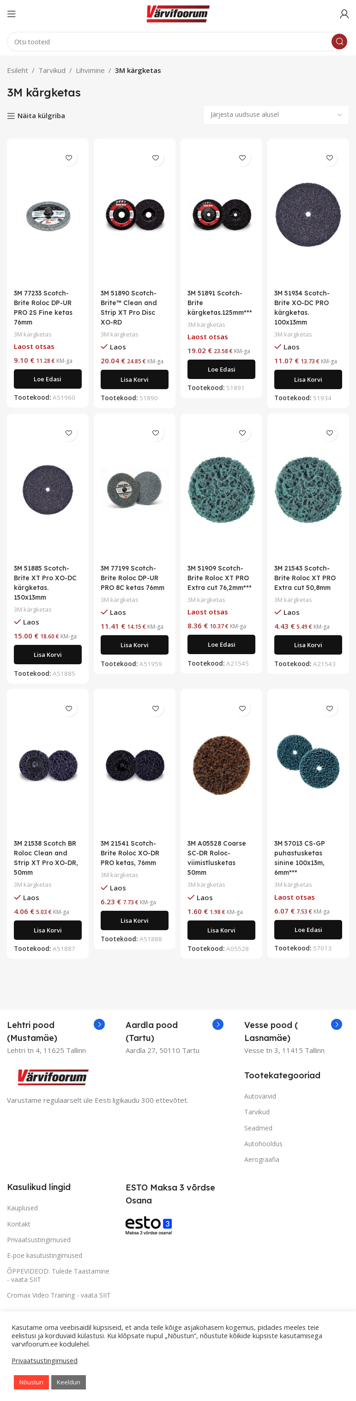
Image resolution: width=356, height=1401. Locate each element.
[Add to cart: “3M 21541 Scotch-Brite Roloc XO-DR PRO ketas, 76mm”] (134, 928)
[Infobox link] (56, 1039)
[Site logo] (178, 13)
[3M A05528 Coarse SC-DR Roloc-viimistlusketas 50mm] (222, 773)
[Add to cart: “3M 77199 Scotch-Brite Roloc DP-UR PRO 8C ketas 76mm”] (134, 658)
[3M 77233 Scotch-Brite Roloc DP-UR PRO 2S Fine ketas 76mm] (46, 214)
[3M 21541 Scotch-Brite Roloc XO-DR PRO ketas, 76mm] (134, 773)
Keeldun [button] (68, 1382)
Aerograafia (261, 1167)
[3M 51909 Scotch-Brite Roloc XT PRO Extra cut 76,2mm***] (222, 493)
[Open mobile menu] (11, 14)
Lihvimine (90, 70)
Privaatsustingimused (39, 1247)
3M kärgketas (34, 334)
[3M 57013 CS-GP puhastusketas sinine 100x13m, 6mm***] (310, 773)
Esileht (17, 70)
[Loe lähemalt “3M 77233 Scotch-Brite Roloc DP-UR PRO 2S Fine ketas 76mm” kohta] (46, 379)
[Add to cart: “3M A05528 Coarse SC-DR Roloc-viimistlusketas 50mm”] (222, 937)
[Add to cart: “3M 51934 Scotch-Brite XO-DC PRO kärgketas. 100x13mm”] (310, 379)
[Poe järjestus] (276, 115)
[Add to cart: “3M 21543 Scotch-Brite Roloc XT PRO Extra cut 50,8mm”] (310, 658)
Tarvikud (52, 70)
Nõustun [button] (31, 1382)
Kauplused (22, 1215)
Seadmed (258, 1135)
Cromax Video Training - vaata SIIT (59, 1303)
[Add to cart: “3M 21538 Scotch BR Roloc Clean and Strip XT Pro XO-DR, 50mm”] (46, 937)
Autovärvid (260, 1104)
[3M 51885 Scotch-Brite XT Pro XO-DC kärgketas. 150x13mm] (46, 493)
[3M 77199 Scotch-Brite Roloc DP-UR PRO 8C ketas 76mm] (134, 493)
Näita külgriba (41, 116)
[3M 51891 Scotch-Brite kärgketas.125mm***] (222, 214)
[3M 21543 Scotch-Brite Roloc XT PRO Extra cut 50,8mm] (310, 493)
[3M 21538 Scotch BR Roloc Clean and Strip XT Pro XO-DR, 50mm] (46, 773)
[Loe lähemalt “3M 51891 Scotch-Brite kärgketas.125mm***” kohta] (222, 379)
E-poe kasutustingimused (44, 1263)
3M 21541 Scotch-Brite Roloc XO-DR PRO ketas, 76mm (133, 861)
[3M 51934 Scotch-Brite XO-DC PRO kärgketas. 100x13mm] (310, 214)
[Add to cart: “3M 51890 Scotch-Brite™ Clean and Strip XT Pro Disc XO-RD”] (134, 379)
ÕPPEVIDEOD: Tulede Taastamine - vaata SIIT (58, 1283)
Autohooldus (263, 1151)
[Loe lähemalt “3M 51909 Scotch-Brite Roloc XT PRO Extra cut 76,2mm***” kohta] (222, 658)
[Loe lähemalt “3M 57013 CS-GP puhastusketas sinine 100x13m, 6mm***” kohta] (310, 937)
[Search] (178, 41)
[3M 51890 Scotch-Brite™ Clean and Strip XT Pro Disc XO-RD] (134, 214)
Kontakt (18, 1231)
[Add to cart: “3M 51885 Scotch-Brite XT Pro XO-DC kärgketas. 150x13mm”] (46, 658)
